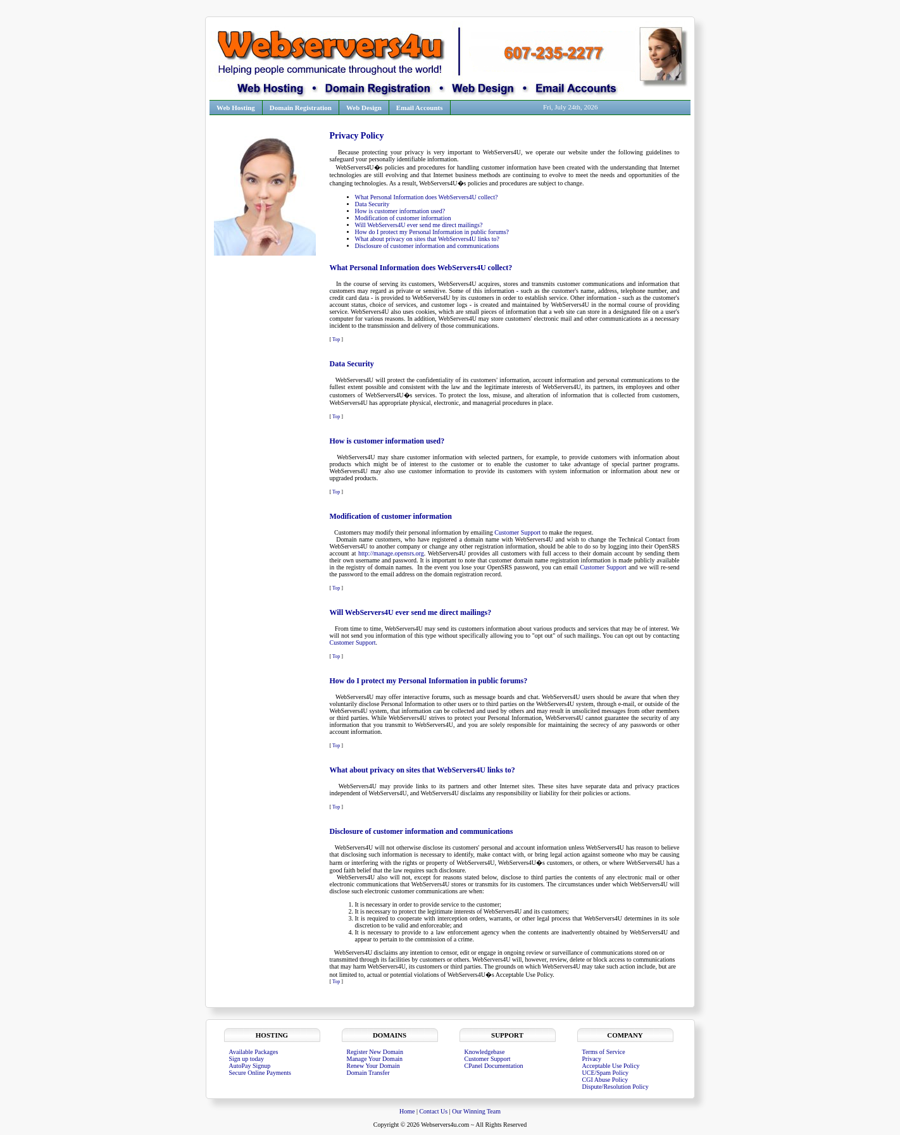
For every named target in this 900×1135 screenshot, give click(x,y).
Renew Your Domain (373, 1065)
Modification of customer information (403, 217)
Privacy (592, 1058)
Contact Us (433, 1111)
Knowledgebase (485, 1051)
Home (407, 1111)
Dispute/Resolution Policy (615, 1086)
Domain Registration (301, 107)
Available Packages (253, 1051)
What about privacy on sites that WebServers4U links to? (427, 238)
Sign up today (247, 1058)
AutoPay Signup (250, 1065)
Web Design (364, 107)
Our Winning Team (476, 1111)
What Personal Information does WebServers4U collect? (426, 197)
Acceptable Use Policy (611, 1065)
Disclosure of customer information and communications (427, 245)
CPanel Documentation (494, 1065)
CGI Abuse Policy (605, 1079)
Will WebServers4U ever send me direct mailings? (419, 224)
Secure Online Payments (260, 1072)
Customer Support (517, 532)
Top (336, 339)
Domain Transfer (368, 1072)
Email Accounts (419, 107)
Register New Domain (375, 1051)
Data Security (372, 204)
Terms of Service (603, 1051)
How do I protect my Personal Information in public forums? (432, 231)
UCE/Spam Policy (605, 1072)
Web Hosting (235, 107)
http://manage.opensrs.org (391, 553)
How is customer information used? (400, 211)
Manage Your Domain (375, 1058)
